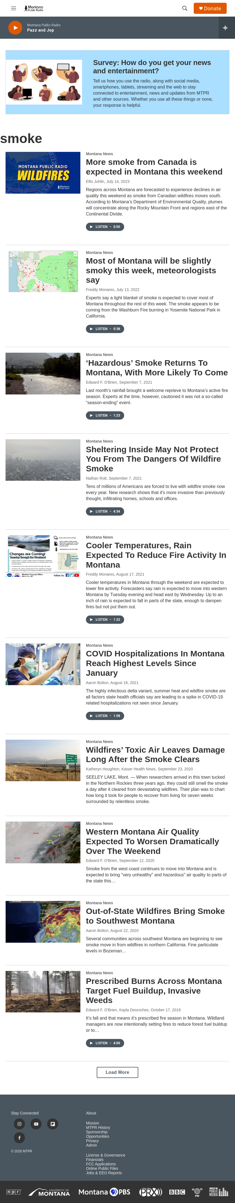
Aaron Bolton (97, 682)
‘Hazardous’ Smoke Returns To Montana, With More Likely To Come (157, 367)
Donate (212, 8)
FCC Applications (101, 1164)
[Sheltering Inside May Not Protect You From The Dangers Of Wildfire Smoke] (43, 460)
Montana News (99, 154)
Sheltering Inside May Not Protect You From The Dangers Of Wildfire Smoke (153, 459)
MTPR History (98, 1128)
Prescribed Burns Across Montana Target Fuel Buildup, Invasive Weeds (154, 990)
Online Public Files (102, 1168)
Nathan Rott (96, 478)
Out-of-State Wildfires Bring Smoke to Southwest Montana (155, 915)
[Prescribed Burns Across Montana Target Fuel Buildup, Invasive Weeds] (43, 991)
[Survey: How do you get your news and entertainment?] (44, 82)
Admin (91, 1145)
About (91, 1113)
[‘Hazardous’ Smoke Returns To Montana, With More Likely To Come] (43, 373)
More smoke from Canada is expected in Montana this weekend (154, 166)
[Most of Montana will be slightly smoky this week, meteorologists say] (43, 271)
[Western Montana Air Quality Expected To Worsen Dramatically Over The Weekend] (43, 842)
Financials (94, 1160)
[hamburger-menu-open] (13, 8)
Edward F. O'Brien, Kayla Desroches (117, 1010)
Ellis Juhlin (95, 181)
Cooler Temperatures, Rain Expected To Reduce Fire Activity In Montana (156, 555)
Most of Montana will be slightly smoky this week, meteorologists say (151, 270)
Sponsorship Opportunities (97, 1134)
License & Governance (105, 1155)
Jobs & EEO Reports (104, 1173)
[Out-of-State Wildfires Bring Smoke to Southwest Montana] (43, 921)
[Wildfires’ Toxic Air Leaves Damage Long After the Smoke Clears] (43, 760)
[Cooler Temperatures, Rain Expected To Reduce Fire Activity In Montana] (43, 556)
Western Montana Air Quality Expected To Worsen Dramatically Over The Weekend (152, 841)
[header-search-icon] (185, 8)
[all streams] (227, 28)
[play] (15, 28)
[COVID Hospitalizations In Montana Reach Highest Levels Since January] (43, 664)
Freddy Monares (100, 289)
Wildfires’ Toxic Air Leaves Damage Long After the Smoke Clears (155, 754)
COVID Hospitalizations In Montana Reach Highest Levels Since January (155, 663)
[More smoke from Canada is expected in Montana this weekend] (43, 172)
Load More (117, 1072)
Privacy (92, 1141)
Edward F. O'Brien (101, 382)
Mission (92, 1123)
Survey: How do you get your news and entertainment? (152, 66)
